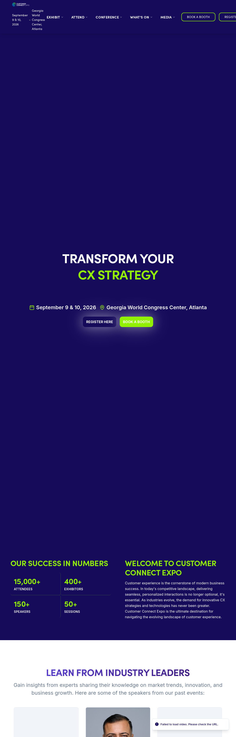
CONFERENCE (109, 17)
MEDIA (168, 17)
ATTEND (79, 17)
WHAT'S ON (141, 17)
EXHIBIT (55, 17)
